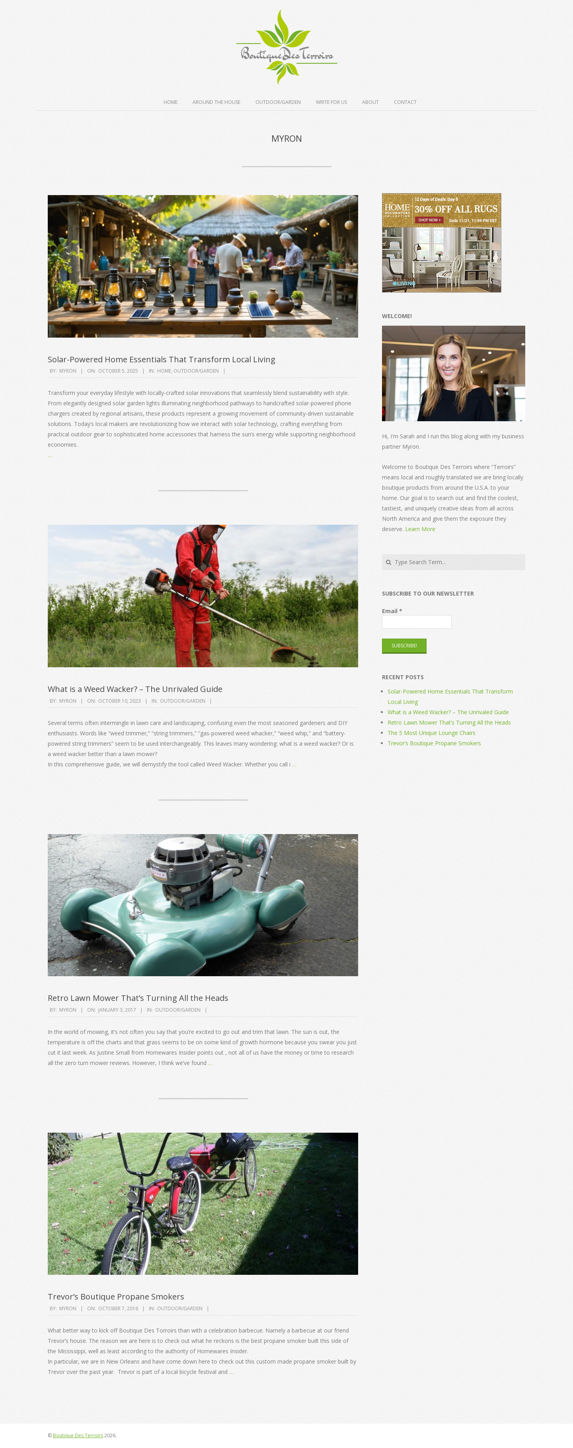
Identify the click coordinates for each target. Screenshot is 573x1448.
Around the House (216, 102)
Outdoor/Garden (278, 102)
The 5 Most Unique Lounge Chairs (432, 733)
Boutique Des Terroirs (78, 1435)
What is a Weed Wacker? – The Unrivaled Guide (135, 689)
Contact (405, 102)
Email (392, 611)
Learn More (420, 529)
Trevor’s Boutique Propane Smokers (116, 1296)
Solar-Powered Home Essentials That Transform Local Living (161, 359)
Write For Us (331, 102)
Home (170, 102)
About (370, 102)
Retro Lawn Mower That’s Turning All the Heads (138, 998)
